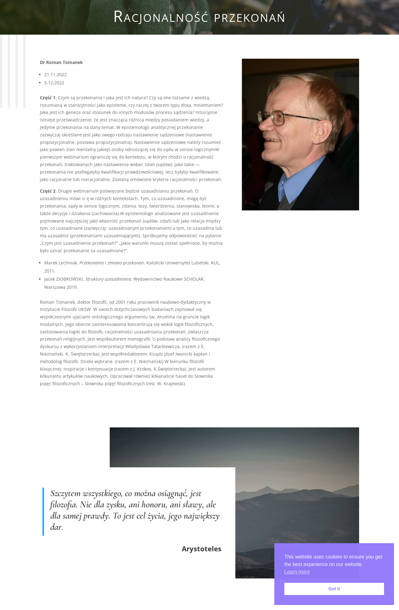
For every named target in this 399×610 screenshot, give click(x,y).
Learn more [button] (297, 571)
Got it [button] (334, 588)
